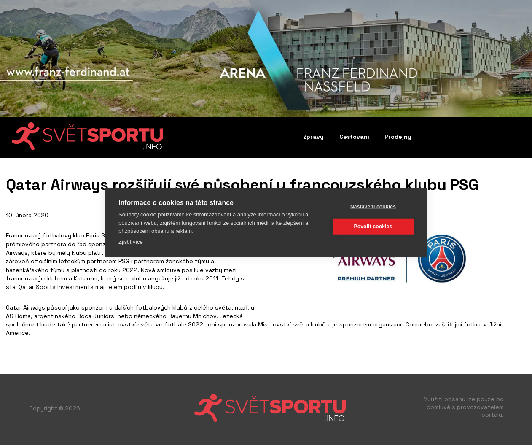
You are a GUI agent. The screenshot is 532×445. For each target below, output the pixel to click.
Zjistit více (130, 241)
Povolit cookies (373, 226)
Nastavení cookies (373, 207)
